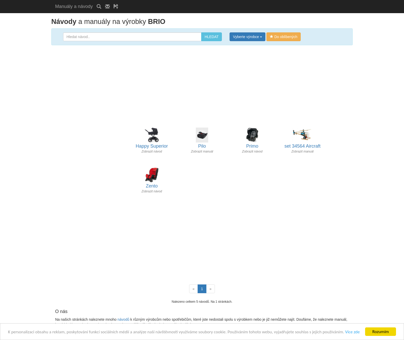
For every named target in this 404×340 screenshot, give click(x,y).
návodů (123, 319)
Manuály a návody (74, 6)
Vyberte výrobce (247, 37)
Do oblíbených (283, 37)
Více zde (352, 332)
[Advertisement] (182, 2)
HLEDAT (211, 37)
